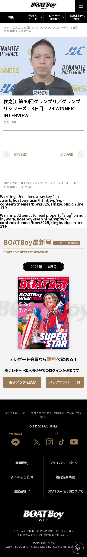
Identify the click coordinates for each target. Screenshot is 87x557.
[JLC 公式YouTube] (74, 442)
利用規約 (21, 462)
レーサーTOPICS (54, 17)
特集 (11, 17)
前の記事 (20, 154)
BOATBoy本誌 (76, 17)
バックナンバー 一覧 (64, 381)
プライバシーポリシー (65, 462)
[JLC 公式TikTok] (61, 442)
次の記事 (66, 154)
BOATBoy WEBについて (65, 491)
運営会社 (20, 491)
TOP (77, 549)
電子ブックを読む (22, 381)
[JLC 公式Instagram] (49, 441)
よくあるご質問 (22, 477)
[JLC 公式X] (37, 442)
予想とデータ (32, 17)
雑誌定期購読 (65, 477)
